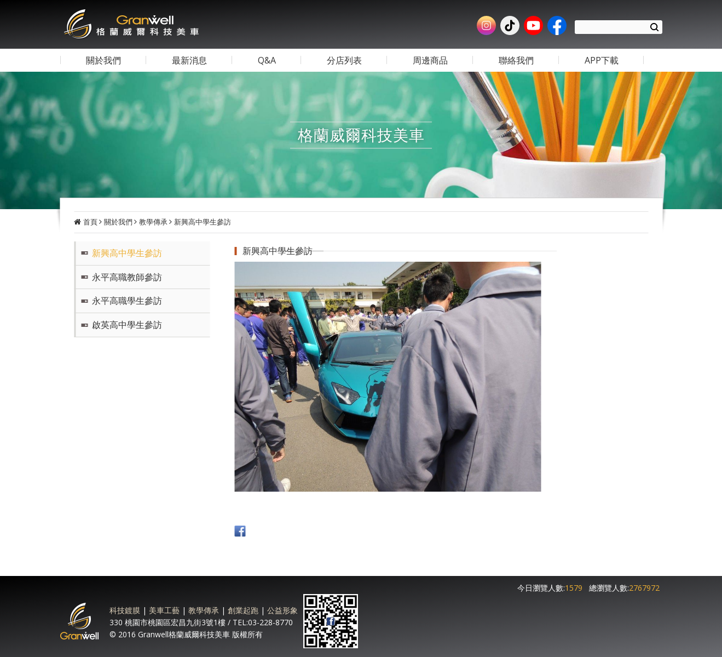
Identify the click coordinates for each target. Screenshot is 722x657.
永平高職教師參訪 (127, 277)
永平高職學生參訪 (127, 301)
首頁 (90, 222)
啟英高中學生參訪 (127, 325)
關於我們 (118, 222)
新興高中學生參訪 (202, 222)
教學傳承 (153, 222)
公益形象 (282, 610)
